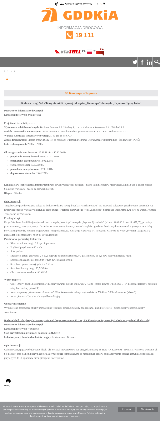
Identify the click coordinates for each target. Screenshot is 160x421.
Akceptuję (126, 409)
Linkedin (148, 62)
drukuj (7, 385)
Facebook (141, 62)
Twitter (133, 62)
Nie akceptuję (147, 409)
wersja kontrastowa (78, 4)
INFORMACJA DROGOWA (80, 35)
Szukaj (156, 62)
